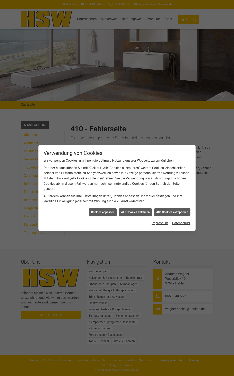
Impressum (160, 217)
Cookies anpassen (103, 205)
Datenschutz (181, 217)
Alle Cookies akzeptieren (172, 205)
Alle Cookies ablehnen (135, 205)
